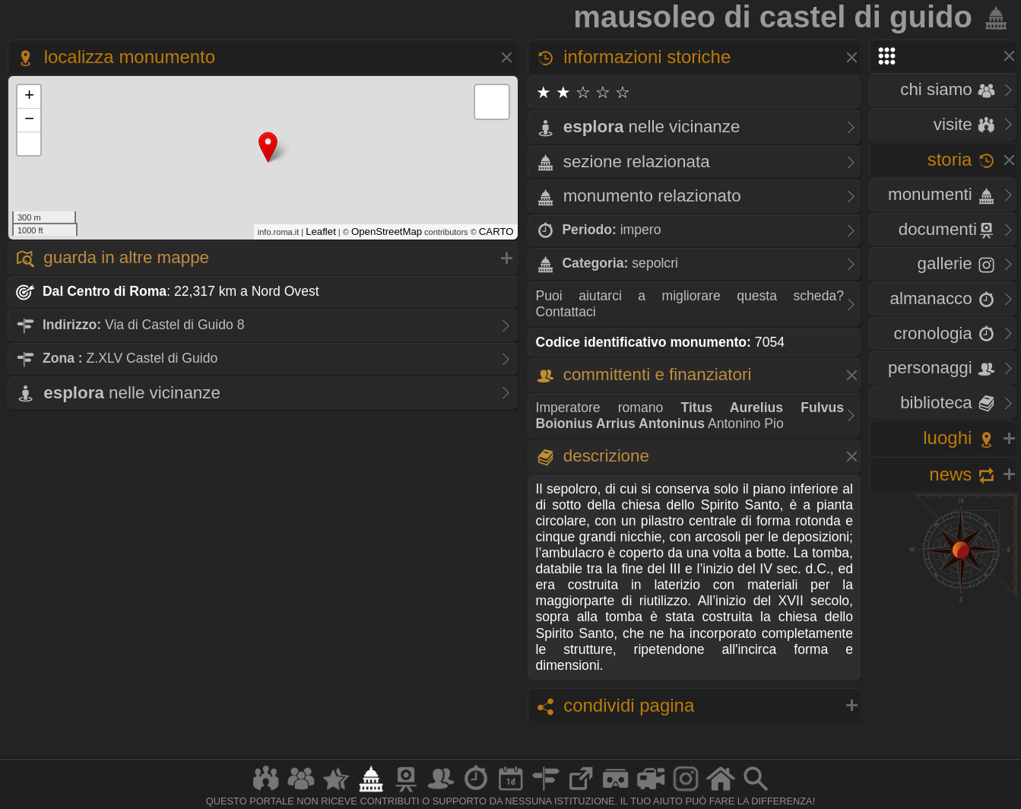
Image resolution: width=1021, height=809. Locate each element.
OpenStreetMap (386, 231)
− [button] (29, 120)
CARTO (496, 231)
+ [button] (29, 96)
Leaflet (321, 231)
